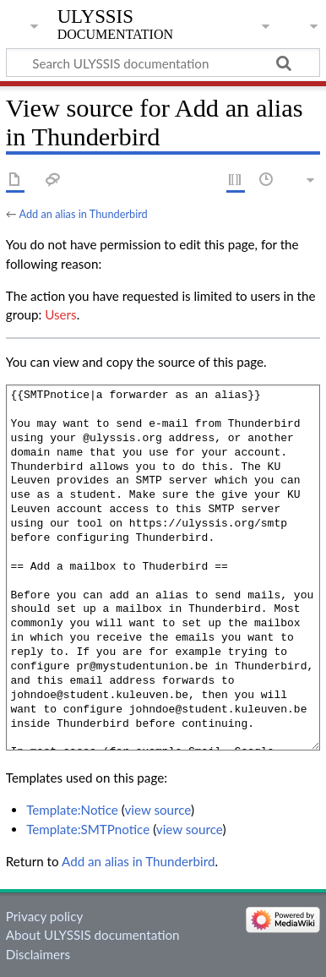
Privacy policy (44, 916)
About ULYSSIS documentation (93, 934)
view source (157, 809)
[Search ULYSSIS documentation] (163, 62)
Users (60, 314)
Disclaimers (38, 954)
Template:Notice (72, 809)
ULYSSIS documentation (115, 24)
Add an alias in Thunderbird (83, 214)
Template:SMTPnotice (87, 829)
